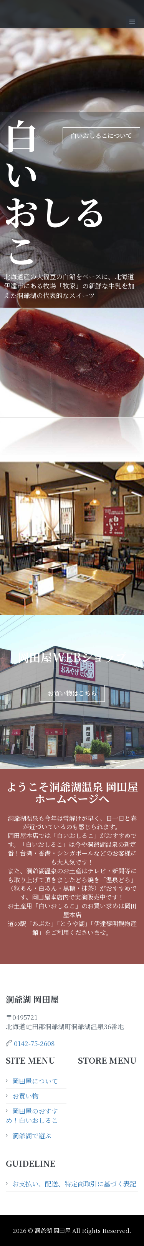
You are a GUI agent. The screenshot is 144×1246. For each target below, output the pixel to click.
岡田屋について (35, 1081)
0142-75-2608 (34, 1043)
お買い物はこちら (72, 693)
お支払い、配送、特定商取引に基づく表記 (74, 1183)
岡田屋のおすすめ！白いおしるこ (32, 1115)
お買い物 (25, 1096)
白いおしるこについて (101, 135)
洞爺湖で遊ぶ (31, 1135)
